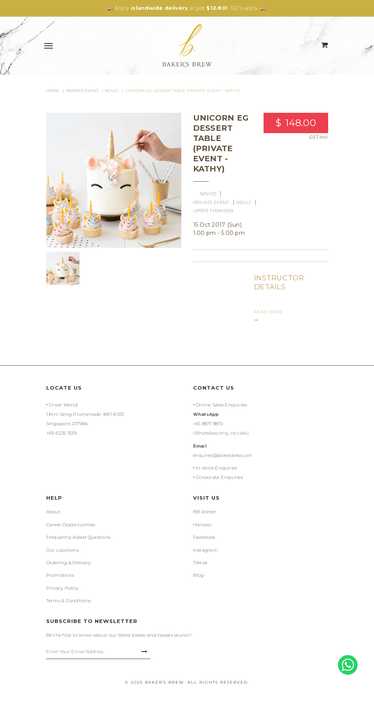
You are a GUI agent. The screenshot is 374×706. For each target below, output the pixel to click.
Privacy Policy (62, 588)
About (53, 512)
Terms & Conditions (68, 600)
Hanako (202, 524)
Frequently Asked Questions (78, 537)
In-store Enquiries (216, 468)
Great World (63, 405)
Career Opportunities (70, 524)
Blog (198, 575)
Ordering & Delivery (68, 562)
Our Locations (62, 550)
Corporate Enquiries (219, 477)
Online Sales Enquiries (221, 405)
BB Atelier (205, 512)
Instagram (205, 550)
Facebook (204, 537)
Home (53, 90)
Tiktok (200, 562)
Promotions (60, 575)
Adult (111, 90)
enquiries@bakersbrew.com (223, 455)
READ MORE (268, 315)
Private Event (82, 90)
